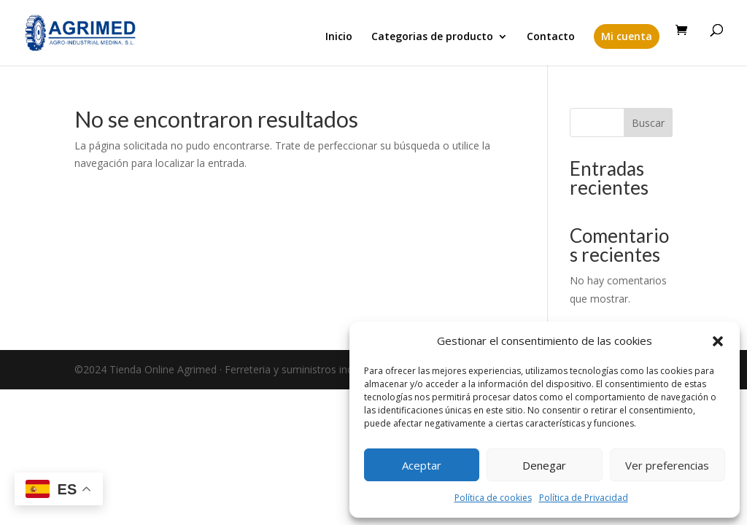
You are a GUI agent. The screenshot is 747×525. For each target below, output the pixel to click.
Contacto (551, 37)
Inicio (338, 37)
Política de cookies (493, 497)
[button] (718, 341)
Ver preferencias (667, 465)
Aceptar (421, 465)
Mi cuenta (626, 36)
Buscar (648, 123)
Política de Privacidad (583, 497)
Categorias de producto (432, 37)
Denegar (544, 465)
